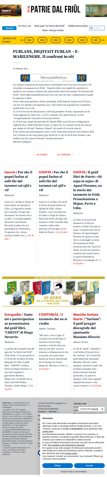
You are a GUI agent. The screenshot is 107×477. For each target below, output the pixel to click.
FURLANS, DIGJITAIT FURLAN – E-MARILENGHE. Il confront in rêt (46, 54)
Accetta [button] (89, 465)
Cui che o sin (24, 25)
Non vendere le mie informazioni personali (66, 445)
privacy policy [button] (71, 453)
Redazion (42, 411)
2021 (96, 40)
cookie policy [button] (47, 431)
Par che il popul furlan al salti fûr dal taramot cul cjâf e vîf (18, 181)
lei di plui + (78, 263)
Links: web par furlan (53, 30)
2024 (56, 40)
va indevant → (65, 154)
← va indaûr (40, 154)
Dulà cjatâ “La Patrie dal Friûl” (49, 25)
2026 (29, 40)
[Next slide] (102, 40)
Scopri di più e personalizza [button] (73, 471)
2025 (42, 40)
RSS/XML (53, 411)
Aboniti (9, 28)
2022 (82, 40)
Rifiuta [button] (58, 465)
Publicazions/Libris (78, 25)
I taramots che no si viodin (53, 319)
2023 (69, 40)
